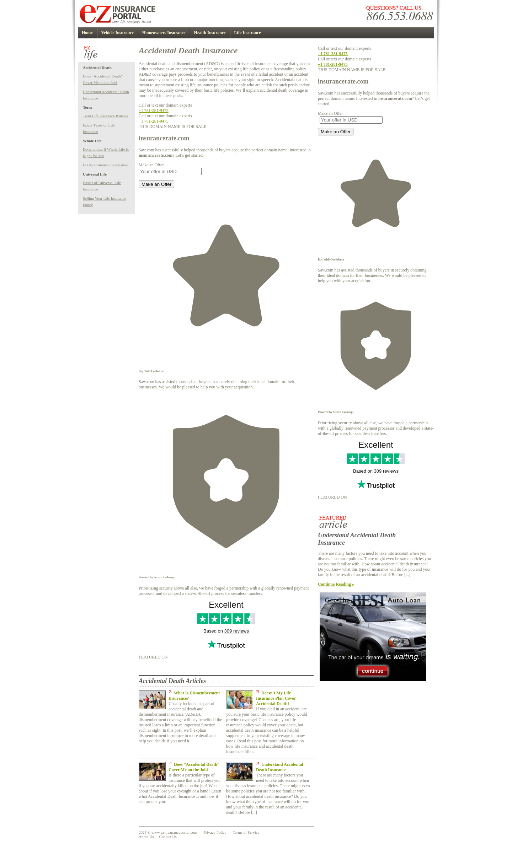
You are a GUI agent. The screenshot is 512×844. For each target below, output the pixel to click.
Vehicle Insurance (117, 32)
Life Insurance (247, 32)
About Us (146, 836)
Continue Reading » (336, 584)
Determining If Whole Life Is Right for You (106, 152)
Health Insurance (210, 32)
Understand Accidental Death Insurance (106, 95)
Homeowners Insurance (164, 32)
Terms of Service (246, 832)
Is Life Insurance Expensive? (105, 165)
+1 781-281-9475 (154, 110)
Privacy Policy (214, 832)
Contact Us (167, 836)
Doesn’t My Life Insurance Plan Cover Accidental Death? (276, 698)
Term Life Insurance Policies (105, 116)
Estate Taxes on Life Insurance (99, 128)
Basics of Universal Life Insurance (102, 186)
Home (87, 32)
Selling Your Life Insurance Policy (104, 201)
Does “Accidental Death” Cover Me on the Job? (103, 79)
